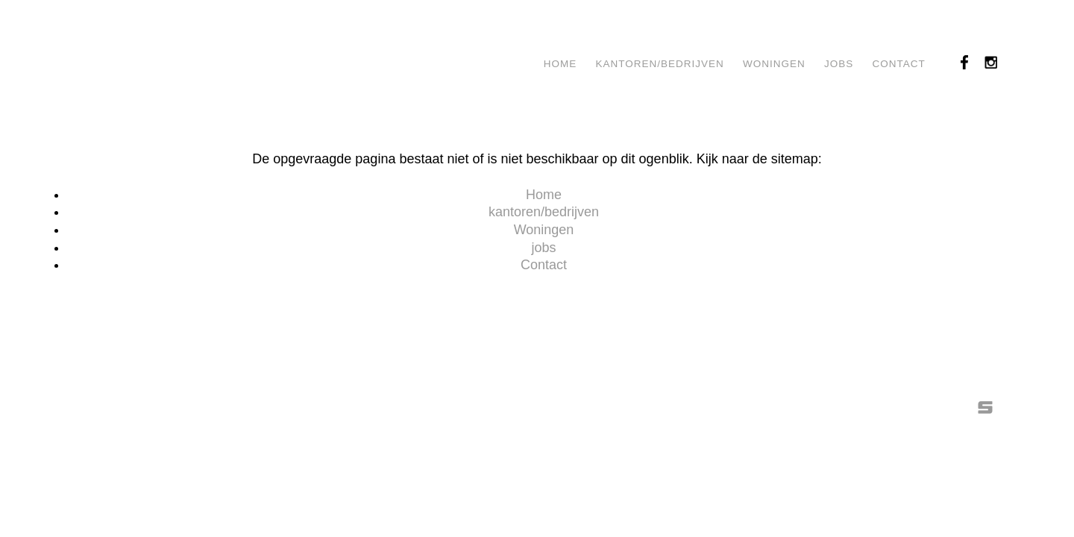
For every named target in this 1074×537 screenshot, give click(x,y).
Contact (899, 63)
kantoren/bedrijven (660, 63)
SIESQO (985, 407)
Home (560, 63)
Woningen (774, 63)
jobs (838, 63)
